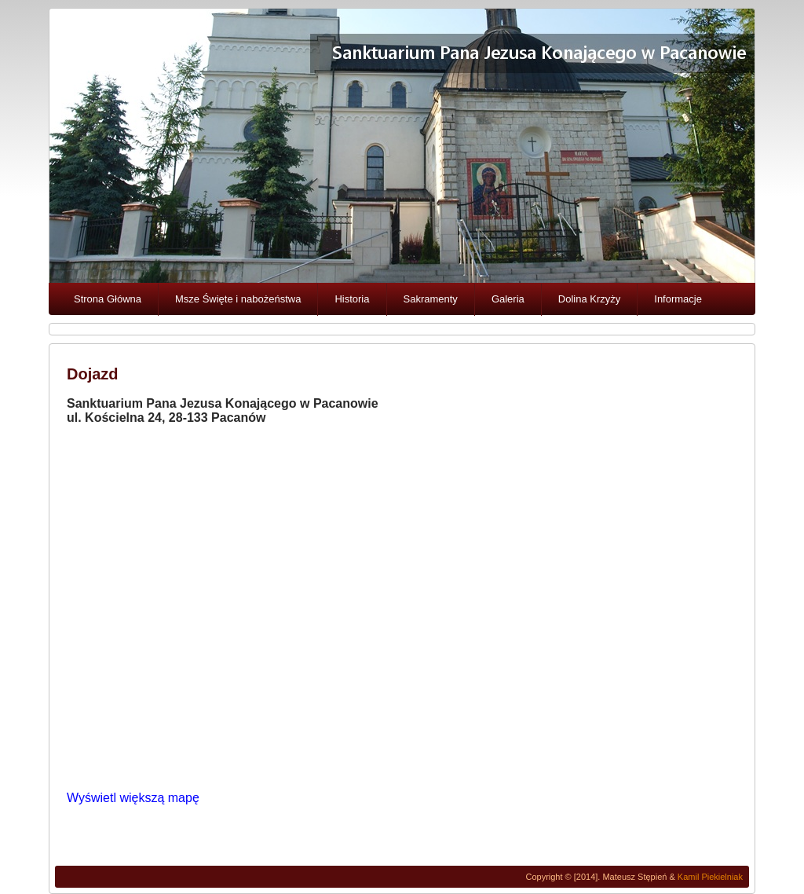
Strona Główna (107, 299)
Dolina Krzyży (589, 299)
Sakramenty (431, 299)
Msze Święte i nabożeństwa (238, 299)
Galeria (508, 299)
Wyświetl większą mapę (133, 797)
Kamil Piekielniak (710, 876)
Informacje (678, 299)
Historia (351, 299)
